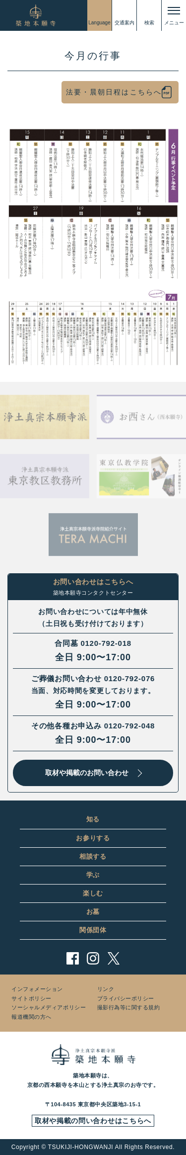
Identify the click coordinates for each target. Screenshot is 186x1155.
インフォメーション (37, 989)
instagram (93, 958)
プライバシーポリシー (126, 998)
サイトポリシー (31, 998)
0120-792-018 (105, 643)
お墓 (93, 911)
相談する (93, 856)
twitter (113, 958)
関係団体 (93, 930)
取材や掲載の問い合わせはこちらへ (93, 1121)
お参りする (93, 838)
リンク (106, 989)
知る (93, 819)
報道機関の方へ (31, 1017)
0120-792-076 (129, 678)
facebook (72, 958)
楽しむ (93, 893)
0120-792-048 (129, 725)
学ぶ (93, 875)
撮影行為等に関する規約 (128, 1007)
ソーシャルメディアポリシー (48, 1007)
